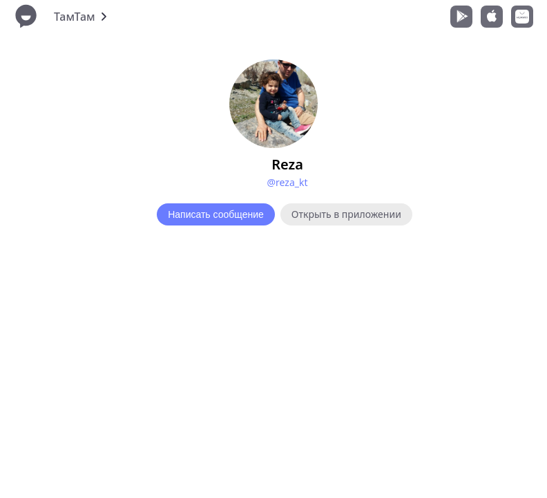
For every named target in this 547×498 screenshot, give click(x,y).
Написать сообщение (216, 214)
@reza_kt (287, 182)
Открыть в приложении (346, 214)
